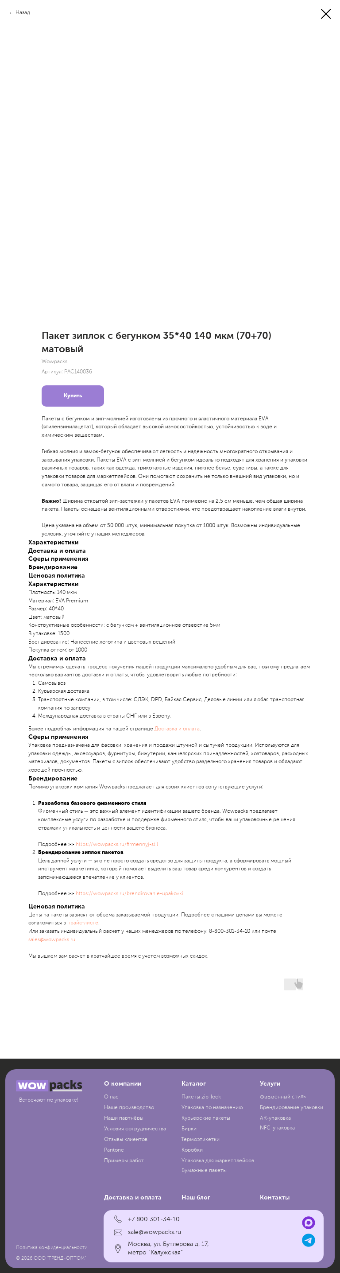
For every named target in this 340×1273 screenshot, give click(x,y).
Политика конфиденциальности (51, 1248)
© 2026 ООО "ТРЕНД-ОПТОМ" (51, 1258)
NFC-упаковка (277, 1128)
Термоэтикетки (200, 1139)
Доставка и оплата (177, 729)
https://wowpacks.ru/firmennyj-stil (117, 844)
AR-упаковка (275, 1118)
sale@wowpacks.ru (154, 1232)
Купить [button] (73, 396)
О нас (111, 1097)
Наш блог (196, 1198)
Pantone (114, 1150)
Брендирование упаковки (291, 1107)
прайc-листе (82, 923)
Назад (22, 13)
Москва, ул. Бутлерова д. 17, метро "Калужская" (168, 1248)
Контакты (275, 1198)
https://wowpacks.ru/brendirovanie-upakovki (129, 894)
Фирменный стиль (283, 1097)
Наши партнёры (123, 1118)
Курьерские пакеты (206, 1118)
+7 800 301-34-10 (154, 1219)
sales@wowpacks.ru (51, 940)
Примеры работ (124, 1161)
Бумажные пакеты (204, 1170)
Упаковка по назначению (212, 1107)
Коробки (192, 1150)
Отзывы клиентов (125, 1139)
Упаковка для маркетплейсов (218, 1161)
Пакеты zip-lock (201, 1097)
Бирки (189, 1129)
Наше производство (129, 1107)
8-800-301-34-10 (229, 931)
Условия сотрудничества (135, 1129)
